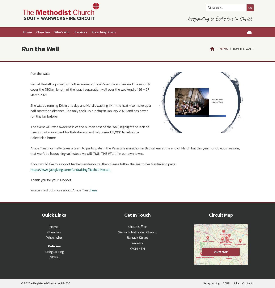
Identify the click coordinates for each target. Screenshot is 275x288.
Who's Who (54, 237)
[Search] (227, 7)
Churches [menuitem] (43, 32)
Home (54, 226)
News (224, 48)
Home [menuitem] (27, 32)
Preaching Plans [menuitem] (103, 32)
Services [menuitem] (80, 32)
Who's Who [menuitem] (62, 32)
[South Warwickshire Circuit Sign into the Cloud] (249, 32)
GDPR (54, 257)
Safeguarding (54, 251)
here (93, 190)
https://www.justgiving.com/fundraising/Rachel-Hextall (70, 169)
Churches (54, 232)
